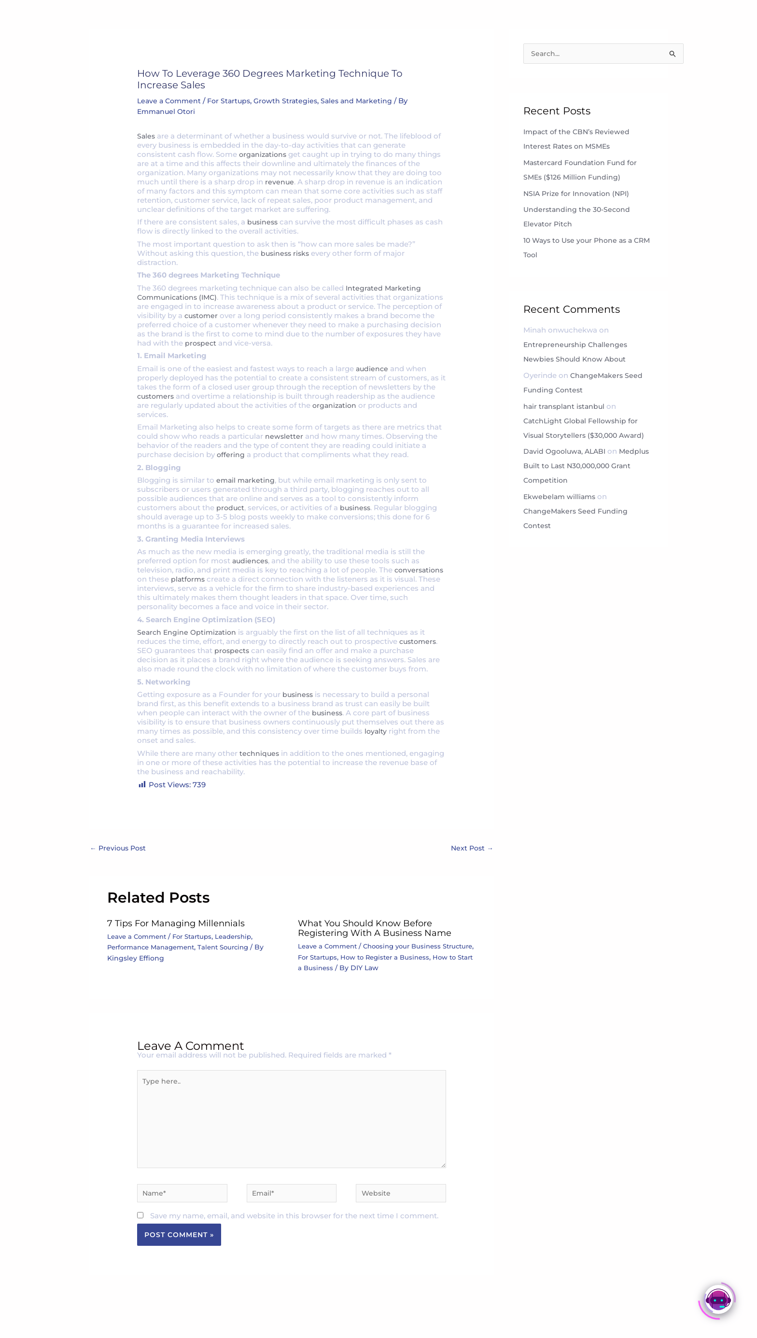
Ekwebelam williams (560, 497)
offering (231, 454)
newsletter (284, 436)
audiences (251, 560)
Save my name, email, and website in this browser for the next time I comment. (294, 1228)
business (263, 221)
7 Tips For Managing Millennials (183, 924)
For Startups (233, 100)
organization (335, 405)
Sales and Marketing (365, 100)
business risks (286, 253)
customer (253, 315)
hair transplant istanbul (565, 407)
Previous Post (120, 848)
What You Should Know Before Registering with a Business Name (382, 928)
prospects (232, 650)
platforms (242, 579)
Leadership (243, 937)
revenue (279, 181)
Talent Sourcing (233, 948)
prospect (278, 343)
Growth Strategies (292, 100)
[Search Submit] (673, 55)
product (231, 507)
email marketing (246, 480)
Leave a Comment (170, 100)
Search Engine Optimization (188, 632)
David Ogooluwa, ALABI (566, 452)
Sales (146, 135)
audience (373, 368)
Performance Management (154, 948)
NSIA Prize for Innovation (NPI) (580, 194)
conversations (163, 579)
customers (157, 396)
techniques (259, 753)
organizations (264, 154)
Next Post (471, 848)
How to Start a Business (373, 968)
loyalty (376, 731)
